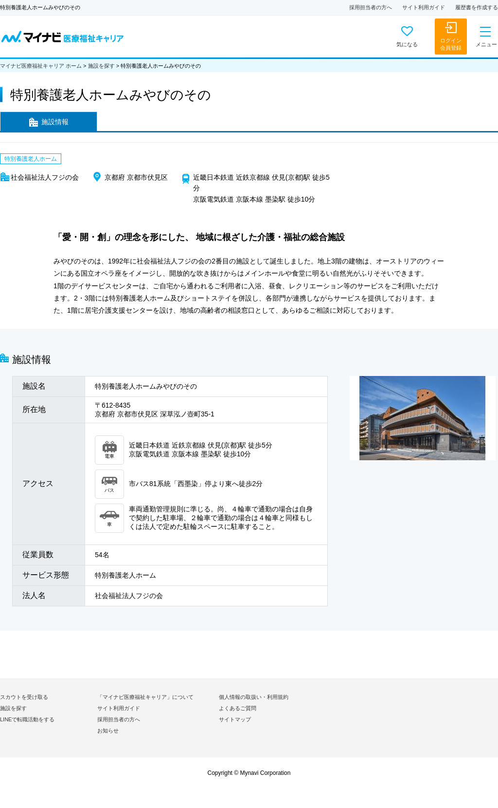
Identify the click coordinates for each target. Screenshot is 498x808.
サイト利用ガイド (423, 7)
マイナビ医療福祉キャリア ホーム (41, 66)
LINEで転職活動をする (27, 719)
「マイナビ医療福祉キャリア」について (145, 697)
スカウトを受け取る (24, 697)
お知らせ (108, 730)
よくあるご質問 (237, 708)
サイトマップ (235, 719)
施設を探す (101, 66)
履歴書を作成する (476, 7)
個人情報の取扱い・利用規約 (253, 697)
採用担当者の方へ (370, 7)
